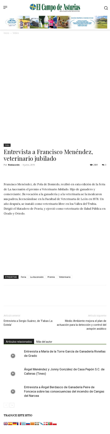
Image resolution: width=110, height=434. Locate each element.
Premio (51, 277)
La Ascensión (37, 277)
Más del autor (44, 341)
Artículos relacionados (19, 341)
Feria (23, 277)
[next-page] (12, 405)
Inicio (6, 33)
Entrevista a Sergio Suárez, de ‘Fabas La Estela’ (28, 322)
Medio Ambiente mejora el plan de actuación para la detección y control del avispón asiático (81, 324)
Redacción (14, 164)
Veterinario (65, 277)
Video (16, 33)
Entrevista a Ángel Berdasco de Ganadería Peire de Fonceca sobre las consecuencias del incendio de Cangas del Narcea (64, 391)
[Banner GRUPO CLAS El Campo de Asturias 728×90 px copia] (56, 27)
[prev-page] (6, 405)
